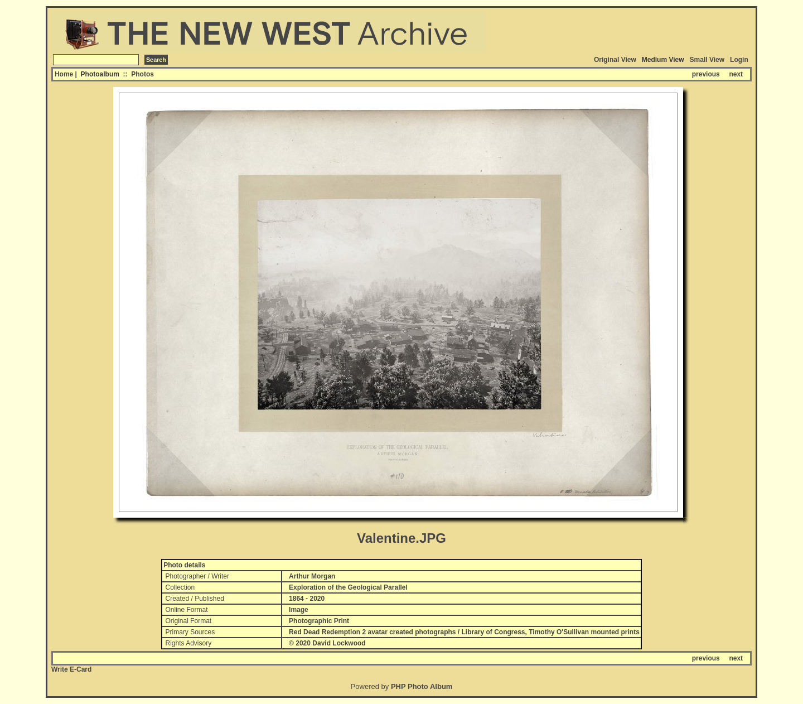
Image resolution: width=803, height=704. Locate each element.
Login (739, 60)
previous (706, 74)
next (736, 74)
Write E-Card (71, 669)
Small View (707, 60)
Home (64, 74)
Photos (142, 74)
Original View (615, 60)
